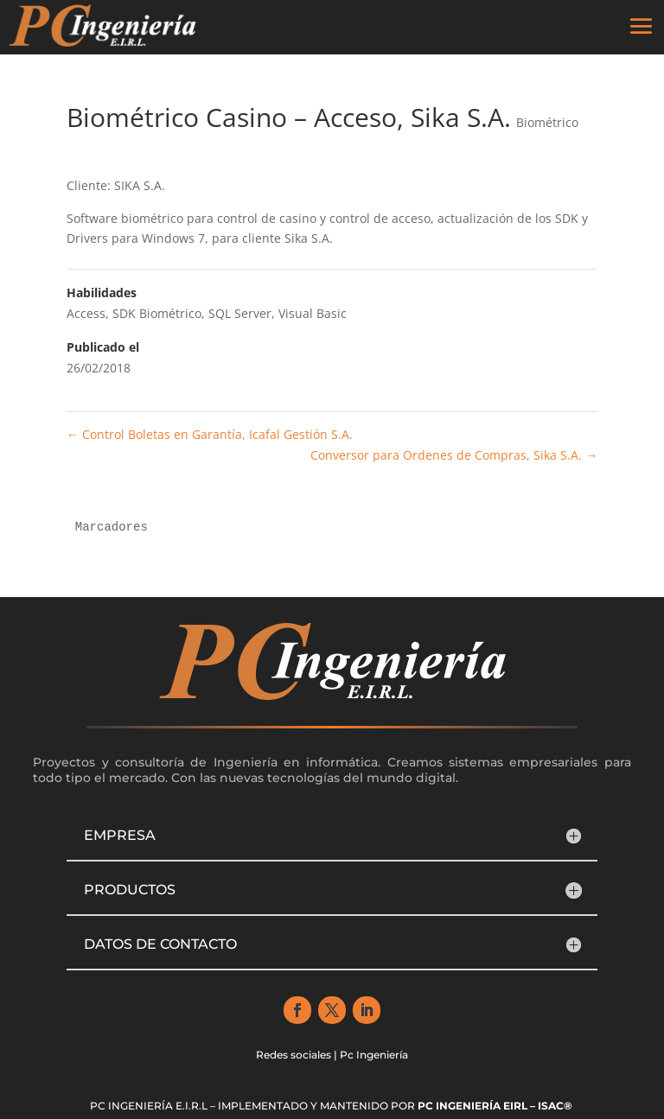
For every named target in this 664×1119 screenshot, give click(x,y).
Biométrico (547, 122)
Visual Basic (312, 313)
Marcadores (111, 527)
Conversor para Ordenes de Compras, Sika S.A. (453, 455)
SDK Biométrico (156, 313)
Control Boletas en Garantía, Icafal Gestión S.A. (210, 434)
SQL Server (239, 313)
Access (86, 313)
